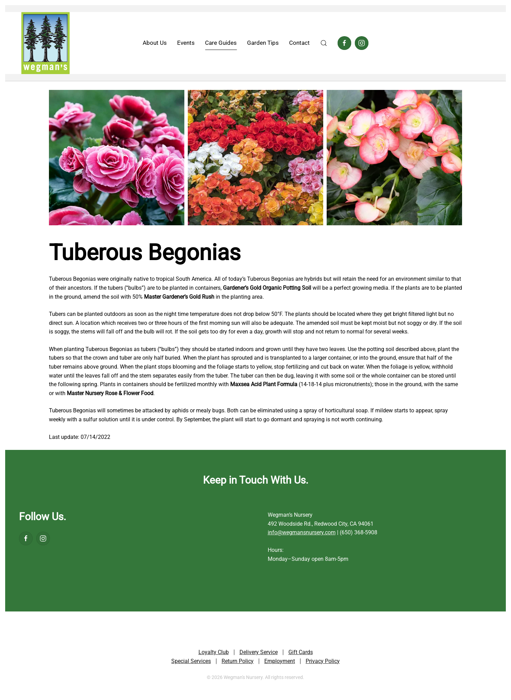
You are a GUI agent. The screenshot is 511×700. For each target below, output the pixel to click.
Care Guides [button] (221, 42)
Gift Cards (300, 653)
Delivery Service (258, 653)
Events (186, 42)
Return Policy (238, 661)
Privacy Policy (323, 661)
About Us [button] (155, 42)
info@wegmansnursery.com (302, 532)
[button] (323, 43)
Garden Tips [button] (263, 42)
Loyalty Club (213, 653)
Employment (279, 661)
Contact (299, 42)
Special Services (191, 661)
